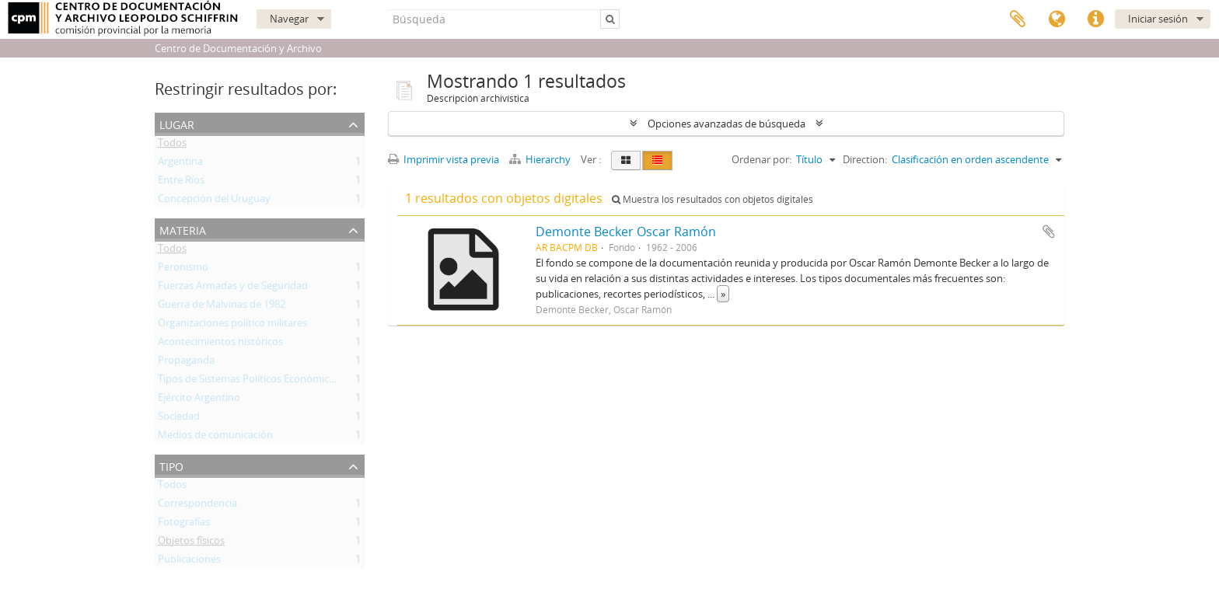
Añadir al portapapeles (1049, 231)
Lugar (176, 123)
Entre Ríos (181, 183)
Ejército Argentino (199, 400)
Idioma (1056, 19)
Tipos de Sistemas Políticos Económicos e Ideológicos (280, 382)
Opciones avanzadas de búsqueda (726, 124)
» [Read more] (723, 294)
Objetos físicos (191, 543)
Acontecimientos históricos (220, 344)
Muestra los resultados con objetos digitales (712, 199)
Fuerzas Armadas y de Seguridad (233, 288)
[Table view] (657, 160)
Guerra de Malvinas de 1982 (221, 307)
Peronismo (183, 270)
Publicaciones (189, 562)
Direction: (865, 159)
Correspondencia (197, 506)
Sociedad (179, 419)
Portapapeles (1017, 19)
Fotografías (184, 525)
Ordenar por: (761, 159)
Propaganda (186, 363)
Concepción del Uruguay (214, 201)
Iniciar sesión (1158, 19)
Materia (182, 228)
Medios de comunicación (215, 437)
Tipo (171, 465)
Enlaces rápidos (1095, 19)
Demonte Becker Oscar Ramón (626, 231)
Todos (172, 145)
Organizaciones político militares (232, 326)
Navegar (289, 19)
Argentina (180, 164)
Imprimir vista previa (443, 159)
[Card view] (626, 160)
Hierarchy (541, 159)
